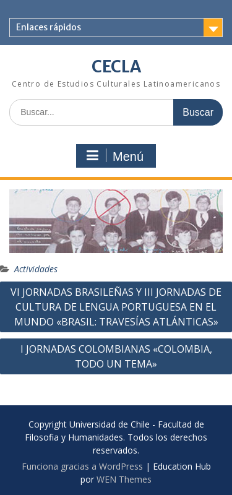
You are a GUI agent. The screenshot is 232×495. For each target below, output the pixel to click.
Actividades (36, 269)
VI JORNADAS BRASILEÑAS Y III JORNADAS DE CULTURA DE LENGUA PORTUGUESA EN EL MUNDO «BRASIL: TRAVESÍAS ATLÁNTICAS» (116, 307)
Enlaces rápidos (48, 27)
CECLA (116, 66)
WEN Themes (124, 479)
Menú (114, 155)
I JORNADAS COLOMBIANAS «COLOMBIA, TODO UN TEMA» (116, 356)
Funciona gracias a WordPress (82, 466)
